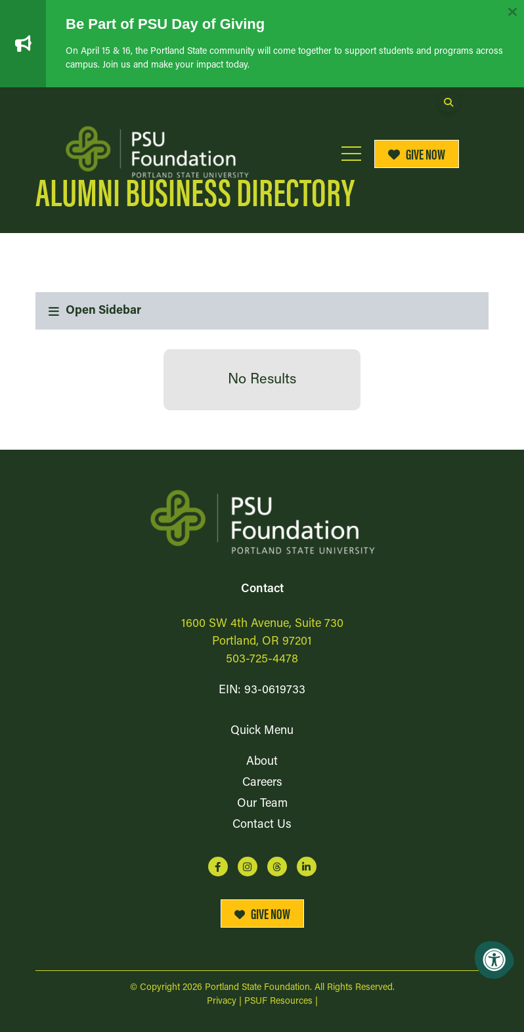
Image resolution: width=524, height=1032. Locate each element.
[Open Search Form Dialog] (448, 102)
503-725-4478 (262, 659)
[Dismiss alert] (512, 11)
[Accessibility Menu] (494, 959)
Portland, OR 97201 (262, 641)
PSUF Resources (278, 1001)
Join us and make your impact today (175, 65)
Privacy (221, 1001)
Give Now (417, 153)
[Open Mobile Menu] (351, 153)
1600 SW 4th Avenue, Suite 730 (262, 624)
